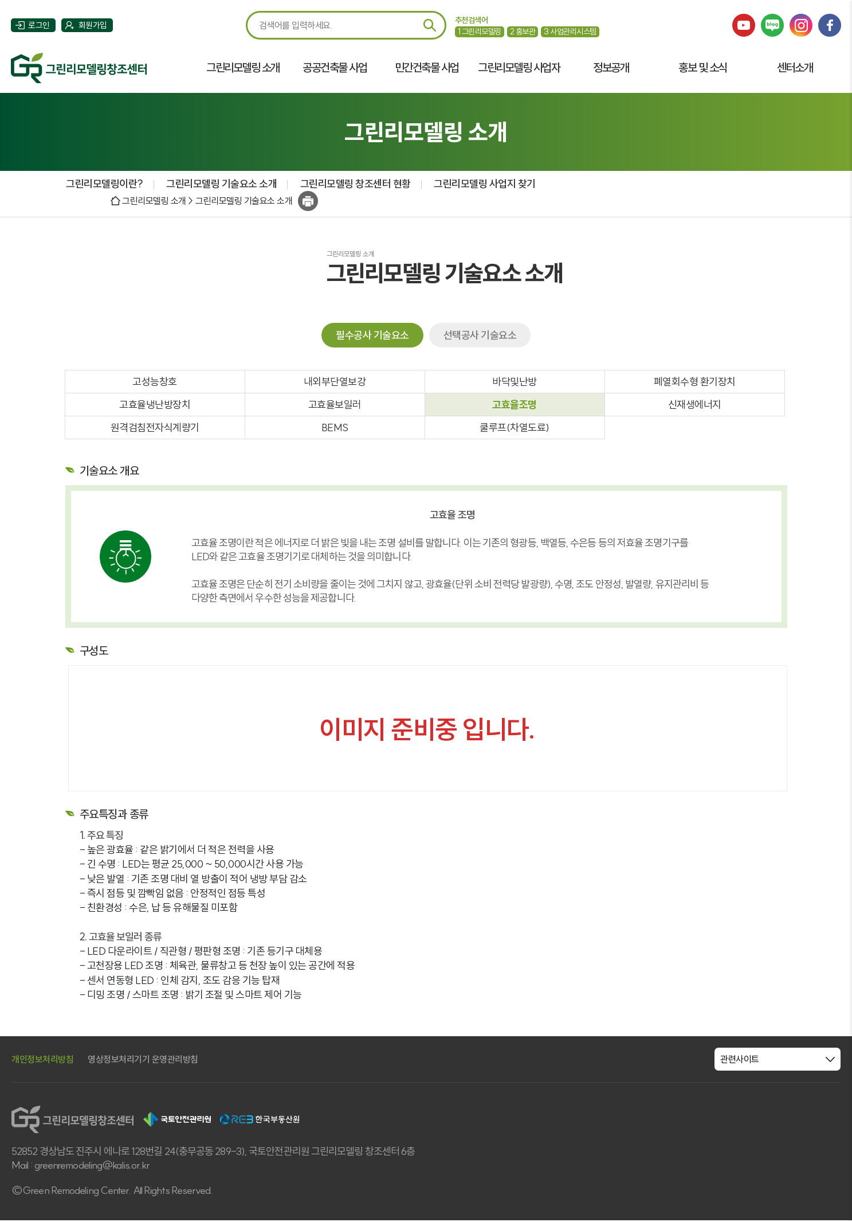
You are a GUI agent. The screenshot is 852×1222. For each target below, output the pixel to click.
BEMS (334, 429)
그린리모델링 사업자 (518, 68)
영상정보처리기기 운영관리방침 (143, 1061)
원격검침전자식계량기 (155, 429)
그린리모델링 (479, 31)
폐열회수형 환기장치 (695, 382)
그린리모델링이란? (104, 184)
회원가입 (93, 26)
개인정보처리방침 (42, 1061)
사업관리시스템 (570, 31)
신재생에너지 (694, 406)
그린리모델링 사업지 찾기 (484, 184)
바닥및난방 (514, 382)
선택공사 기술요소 (480, 335)
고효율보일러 (335, 406)
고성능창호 (154, 382)
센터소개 (794, 68)
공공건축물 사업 (335, 68)
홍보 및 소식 (702, 68)
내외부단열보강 (335, 382)
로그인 (39, 26)
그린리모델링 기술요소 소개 (221, 184)
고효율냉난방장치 (154, 406)
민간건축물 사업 (426, 68)
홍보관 (523, 31)
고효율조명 (514, 406)
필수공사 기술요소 (372, 335)
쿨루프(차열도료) (514, 429)
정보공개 (611, 68)
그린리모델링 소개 (243, 68)
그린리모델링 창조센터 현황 (354, 184)
